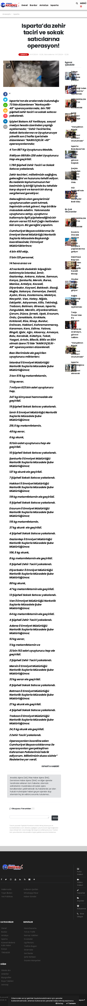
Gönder (55, 818)
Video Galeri (80, 882)
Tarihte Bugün (30, 946)
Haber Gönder (30, 896)
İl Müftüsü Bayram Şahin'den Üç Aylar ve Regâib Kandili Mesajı (76, 265)
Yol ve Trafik (29, 932)
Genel (24, 5)
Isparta (54, 5)
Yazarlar (81, 891)
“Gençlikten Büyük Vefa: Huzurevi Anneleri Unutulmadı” (77, 134)
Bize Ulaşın (80, 915)
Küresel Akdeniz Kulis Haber (8, 944)
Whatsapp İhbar (31, 893)
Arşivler (80, 899)
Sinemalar (28, 949)
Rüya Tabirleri (7, 981)
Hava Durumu (30, 928)
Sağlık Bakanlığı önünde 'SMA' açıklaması (76, 301)
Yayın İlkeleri (6, 893)
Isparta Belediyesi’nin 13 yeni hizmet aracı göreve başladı (78, 154)
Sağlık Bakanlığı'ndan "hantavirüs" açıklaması (78, 89)
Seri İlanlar (28, 953)
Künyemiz (81, 907)
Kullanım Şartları (31, 889)
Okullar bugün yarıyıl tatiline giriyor (74, 285)
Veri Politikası (7, 896)
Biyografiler (6, 977)
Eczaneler (28, 939)
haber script (5, 1002)
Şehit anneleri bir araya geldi (75, 117)
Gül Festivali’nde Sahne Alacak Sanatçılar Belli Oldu (77, 194)
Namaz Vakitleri (31, 935)
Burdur (33, 5)
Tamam (71, 1003)
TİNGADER (5, 952)
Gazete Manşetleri (32, 960)
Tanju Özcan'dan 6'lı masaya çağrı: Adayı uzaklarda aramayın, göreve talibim (76, 325)
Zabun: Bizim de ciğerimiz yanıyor (75, 75)
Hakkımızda (6, 889)
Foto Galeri (80, 872)
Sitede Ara (5, 970)
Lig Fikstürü (29, 942)
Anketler (5, 974)
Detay (59, 1003)
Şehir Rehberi (30, 957)
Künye (4, 949)
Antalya (43, 5)
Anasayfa (7, 14)
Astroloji (4, 984)
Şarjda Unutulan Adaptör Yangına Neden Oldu (75, 175)
